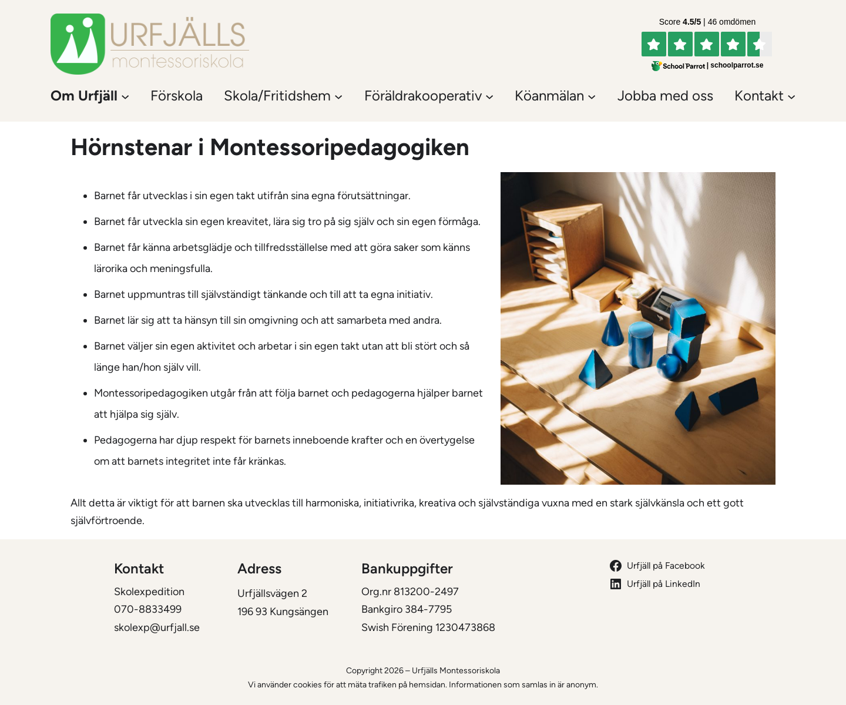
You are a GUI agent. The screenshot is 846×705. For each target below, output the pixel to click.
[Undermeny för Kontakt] (791, 96)
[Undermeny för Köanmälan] (592, 96)
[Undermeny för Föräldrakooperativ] (489, 96)
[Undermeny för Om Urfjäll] (125, 96)
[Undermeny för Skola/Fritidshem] (338, 96)
